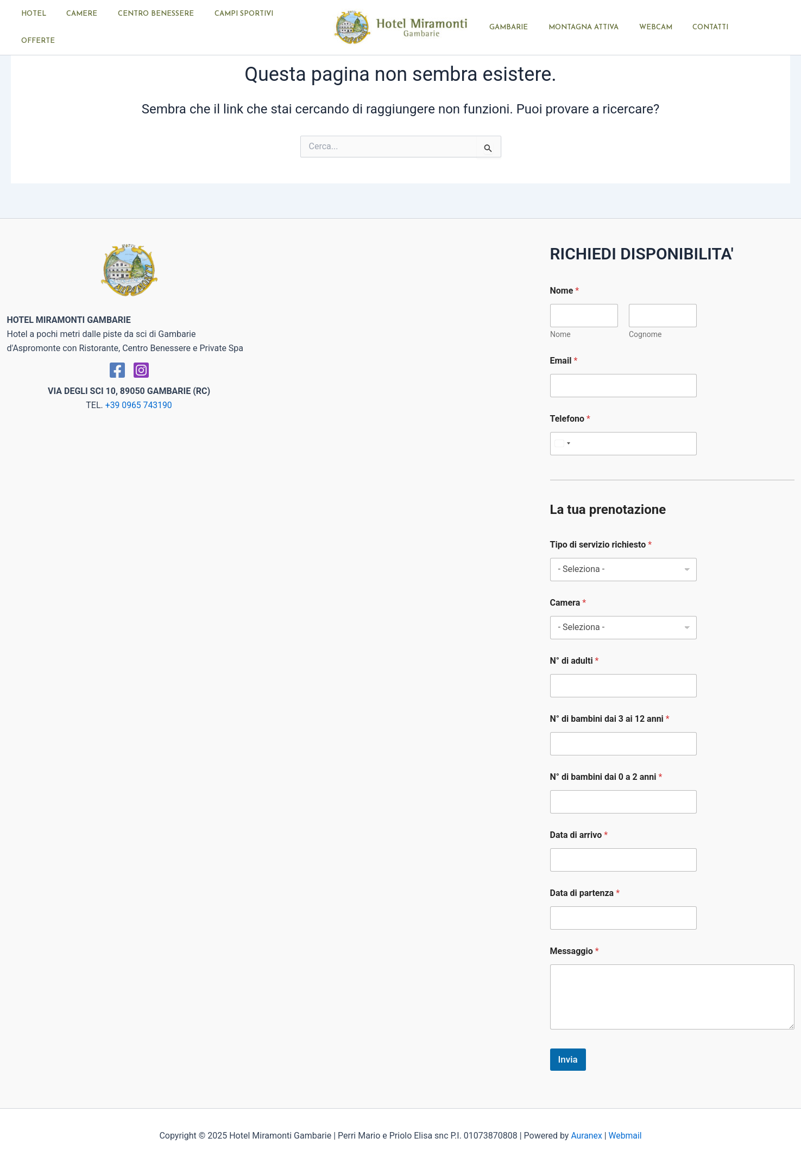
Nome (560, 334)
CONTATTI (689, 27)
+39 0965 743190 (139, 405)
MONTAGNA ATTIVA (574, 27)
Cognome (645, 334)
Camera (568, 603)
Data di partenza (585, 893)
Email (564, 360)
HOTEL (46, 27)
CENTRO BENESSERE (156, 27)
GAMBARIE (506, 27)
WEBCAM (640, 27)
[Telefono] (623, 443)
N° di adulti (574, 661)
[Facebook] (117, 370)
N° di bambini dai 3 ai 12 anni (610, 719)
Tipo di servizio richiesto (601, 544)
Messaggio (574, 951)
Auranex (586, 1135)
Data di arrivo (579, 835)
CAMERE (88, 27)
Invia (568, 1059)
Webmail (625, 1135)
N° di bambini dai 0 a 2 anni (606, 777)
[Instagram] (141, 370)
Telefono (570, 419)
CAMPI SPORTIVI (238, 27)
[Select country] (562, 443)
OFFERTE (298, 27)
